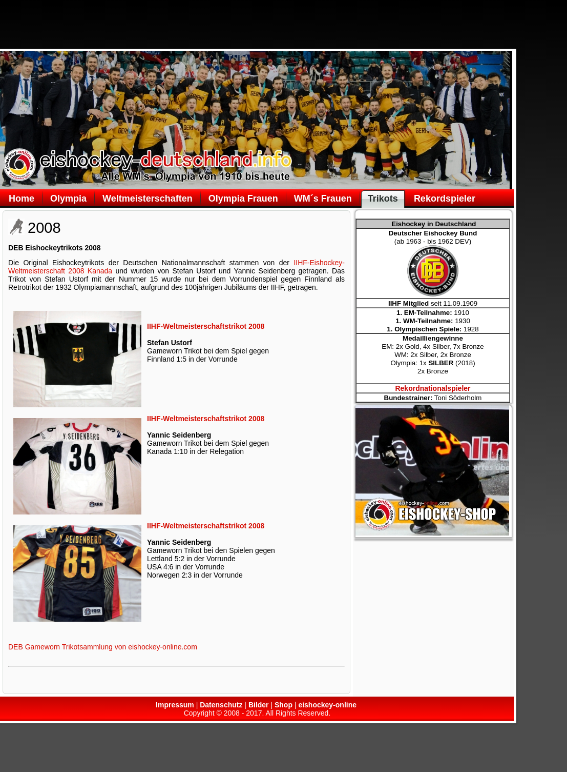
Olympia (68, 198)
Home (21, 198)
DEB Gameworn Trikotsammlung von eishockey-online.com (102, 647)
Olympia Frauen (243, 198)
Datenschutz (221, 705)
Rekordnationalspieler (432, 388)
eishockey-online (327, 705)
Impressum (175, 705)
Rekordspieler (444, 198)
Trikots (383, 198)
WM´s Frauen (323, 198)
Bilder (258, 705)
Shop (283, 705)
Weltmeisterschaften (147, 198)
